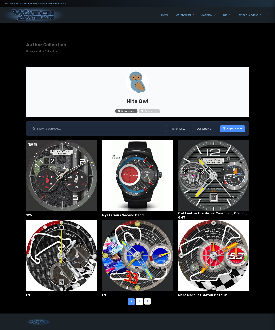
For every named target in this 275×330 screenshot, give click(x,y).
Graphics (206, 14)
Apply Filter (232, 128)
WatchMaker (183, 14)
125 (29, 215)
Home (29, 51)
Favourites (149, 111)
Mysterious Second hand (123, 215)
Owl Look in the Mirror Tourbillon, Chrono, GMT (212, 215)
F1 (28, 295)
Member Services (247, 14)
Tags (224, 14)
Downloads (126, 111)
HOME (165, 14)
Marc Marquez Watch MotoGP (202, 295)
